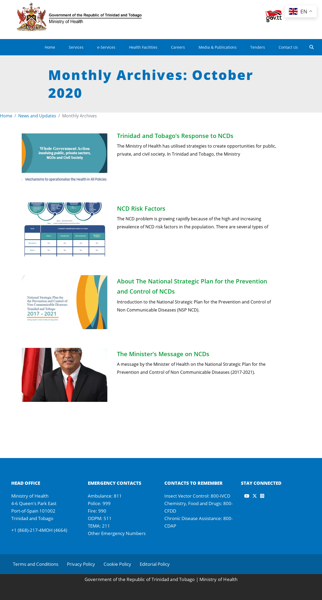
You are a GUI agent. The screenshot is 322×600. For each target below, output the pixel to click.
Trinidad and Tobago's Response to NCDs (175, 136)
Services (76, 47)
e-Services (106, 47)
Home (50, 47)
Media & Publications (218, 47)
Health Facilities (143, 47)
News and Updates (37, 116)
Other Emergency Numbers (117, 533)
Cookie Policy (117, 564)
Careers (178, 47)
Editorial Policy (155, 564)
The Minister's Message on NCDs (163, 354)
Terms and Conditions (35, 564)
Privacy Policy (81, 564)
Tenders (257, 47)
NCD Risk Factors (141, 208)
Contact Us (288, 47)
